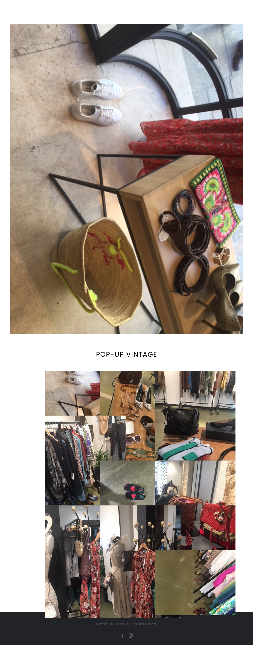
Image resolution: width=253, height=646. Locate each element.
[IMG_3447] (126, 179)
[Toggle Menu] (243, 17)
